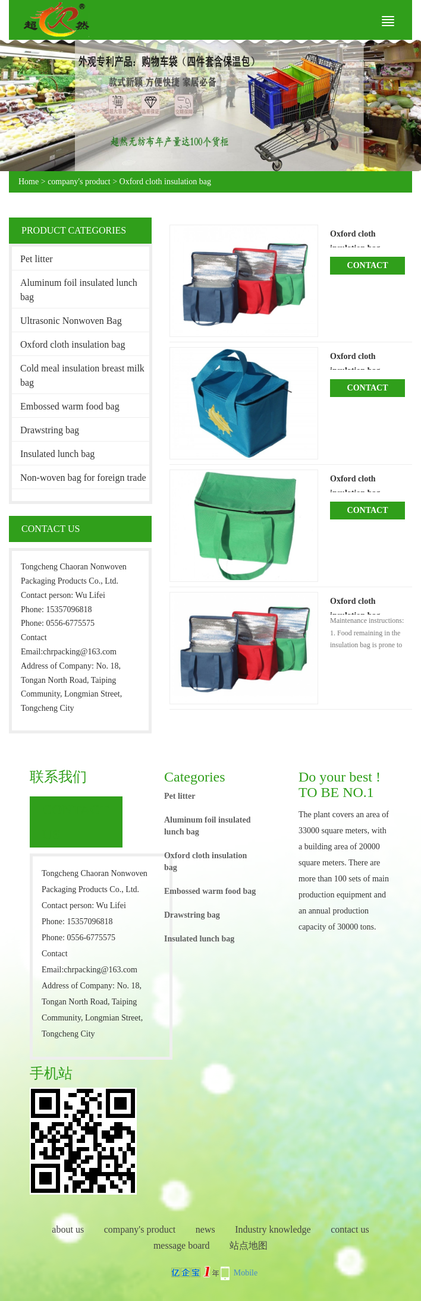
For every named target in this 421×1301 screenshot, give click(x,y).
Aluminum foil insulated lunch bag (78, 290)
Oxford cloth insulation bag (165, 181)
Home (28, 181)
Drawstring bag (49, 430)
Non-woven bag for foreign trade (83, 477)
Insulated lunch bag (57, 454)
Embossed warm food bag (70, 406)
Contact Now (367, 268)
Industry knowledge (273, 1229)
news (205, 1229)
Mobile (245, 1272)
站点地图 (249, 1245)
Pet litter (36, 259)
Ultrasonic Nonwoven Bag (71, 321)
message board (181, 1245)
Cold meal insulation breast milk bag (82, 375)
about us (68, 1229)
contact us (350, 1229)
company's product (79, 181)
